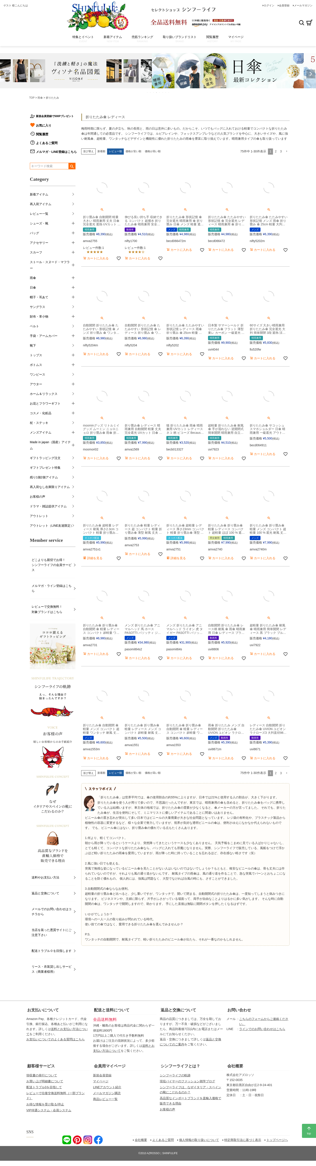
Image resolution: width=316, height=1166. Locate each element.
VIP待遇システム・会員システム (48, 1110)
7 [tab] (166, 92)
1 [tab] (147, 92)
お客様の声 (37, 496)
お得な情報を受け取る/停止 (45, 1104)
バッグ (34, 233)
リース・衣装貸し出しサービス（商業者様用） (52, 969)
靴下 (33, 345)
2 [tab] (150, 92)
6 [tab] (163, 92)
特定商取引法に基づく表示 (242, 1140)
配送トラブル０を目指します (52, 951)
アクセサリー (39, 242)
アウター (36, 384)
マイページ (100, 1081)
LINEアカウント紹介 (107, 1087)
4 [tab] (157, 92)
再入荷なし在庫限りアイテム (50, 487)
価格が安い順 (133, 151)
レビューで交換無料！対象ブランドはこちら (47, 609)
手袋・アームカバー (43, 336)
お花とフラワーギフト (45, 403)
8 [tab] (169, 92)
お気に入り (43, 125)
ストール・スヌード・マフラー (50, 265)
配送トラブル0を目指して (44, 1087)
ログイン (269, 5)
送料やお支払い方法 (45, 877)
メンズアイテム (40, 432)
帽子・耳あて (39, 297)
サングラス (37, 307)
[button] (287, 151)
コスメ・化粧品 (40, 413)
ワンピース (37, 374)
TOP (31, 97)
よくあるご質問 (46, 143)
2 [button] (275, 151)
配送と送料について (111, 1010)
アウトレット (39, 516)
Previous (5, 74)
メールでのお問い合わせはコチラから (52, 911)
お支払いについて (43, 1010)
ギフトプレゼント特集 (45, 467)
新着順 (101, 151)
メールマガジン (303, 5)
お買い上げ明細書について (44, 1081)
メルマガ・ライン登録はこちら (52, 588)
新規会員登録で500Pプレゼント (55, 116)
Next (310, 74)
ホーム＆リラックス (43, 394)
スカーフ (36, 252)
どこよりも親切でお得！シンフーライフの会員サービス (52, 565)
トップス (36, 355)
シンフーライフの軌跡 (175, 1075)
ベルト (34, 326)
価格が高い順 (153, 151)
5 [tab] (160, 92)
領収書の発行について (41, 1075)
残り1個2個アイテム (44, 477)
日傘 (33, 287)
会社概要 (235, 1066)
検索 (301, 23)
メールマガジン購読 (107, 1093)
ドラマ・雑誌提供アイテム (48, 506)
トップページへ (277, 1140)
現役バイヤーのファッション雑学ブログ (187, 1081)
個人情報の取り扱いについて (199, 1140)
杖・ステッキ (39, 423)
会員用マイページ (110, 1066)
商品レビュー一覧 (105, 1099)
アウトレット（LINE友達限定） (52, 525)
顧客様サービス (41, 1066)
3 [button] (281, 151)
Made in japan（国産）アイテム (50, 445)
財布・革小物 (39, 316)
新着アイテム (39, 194)
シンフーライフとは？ (180, 1066)
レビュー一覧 (39, 213)
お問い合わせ (239, 1010)
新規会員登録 (102, 1075)
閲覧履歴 (42, 134)
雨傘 (40, 97)
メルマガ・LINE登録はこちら (56, 152)
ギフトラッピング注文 (45, 458)
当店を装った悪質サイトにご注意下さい (52, 932)
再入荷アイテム (40, 204)
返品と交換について (45, 893)
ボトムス (36, 365)
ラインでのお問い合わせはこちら (262, 1029)
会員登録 (284, 5)
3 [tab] (154, 92)
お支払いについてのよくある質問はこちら (55, 1039)
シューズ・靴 (39, 223)
